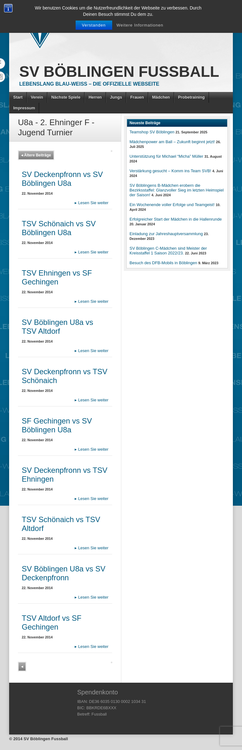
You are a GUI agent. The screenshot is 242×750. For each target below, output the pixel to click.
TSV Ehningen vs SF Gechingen (57, 277)
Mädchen (161, 97)
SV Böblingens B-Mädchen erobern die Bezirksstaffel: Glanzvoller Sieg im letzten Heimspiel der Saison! (177, 190)
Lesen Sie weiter (91, 202)
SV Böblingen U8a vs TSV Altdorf (57, 326)
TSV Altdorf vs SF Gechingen (51, 622)
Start (18, 97)
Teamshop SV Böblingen (152, 132)
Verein (37, 97)
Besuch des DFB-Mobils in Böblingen (163, 262)
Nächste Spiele (66, 97)
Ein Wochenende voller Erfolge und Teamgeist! (172, 204)
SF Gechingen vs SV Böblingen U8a (57, 425)
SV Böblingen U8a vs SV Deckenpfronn (64, 573)
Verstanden (94, 25)
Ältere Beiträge (36, 155)
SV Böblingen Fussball (119, 71)
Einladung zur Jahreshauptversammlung (166, 233)
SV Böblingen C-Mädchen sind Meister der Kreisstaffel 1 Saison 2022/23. (168, 250)
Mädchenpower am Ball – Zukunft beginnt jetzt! (172, 141)
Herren (95, 97)
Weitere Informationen (140, 25)
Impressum (24, 108)
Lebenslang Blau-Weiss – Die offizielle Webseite (89, 84)
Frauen (137, 97)
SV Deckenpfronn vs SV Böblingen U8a (62, 178)
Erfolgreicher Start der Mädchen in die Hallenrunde (176, 219)
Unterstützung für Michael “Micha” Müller (166, 156)
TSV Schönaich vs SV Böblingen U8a (59, 228)
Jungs (116, 97)
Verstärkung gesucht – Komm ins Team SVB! (170, 170)
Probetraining (191, 97)
